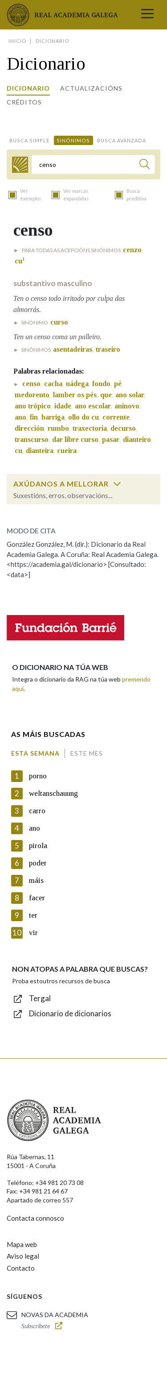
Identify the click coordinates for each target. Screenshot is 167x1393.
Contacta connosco (35, 1218)
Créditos (24, 102)
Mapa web (22, 1244)
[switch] (117, 484)
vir (33, 932)
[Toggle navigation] (147, 14)
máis (36, 880)
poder (38, 863)
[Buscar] (144, 165)
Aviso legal (23, 1256)
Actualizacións (91, 88)
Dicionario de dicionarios (70, 1013)
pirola (38, 845)
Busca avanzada (121, 140)
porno (38, 776)
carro (37, 811)
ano (34, 828)
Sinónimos (73, 140)
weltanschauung (53, 793)
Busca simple (29, 140)
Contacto (21, 1268)
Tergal (40, 998)
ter (33, 915)
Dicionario (28, 88)
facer (37, 898)
